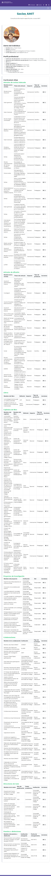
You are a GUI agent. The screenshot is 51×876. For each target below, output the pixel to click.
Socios (39, 5)
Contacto (31, 5)
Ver (44, 92)
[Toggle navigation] (48, 8)
